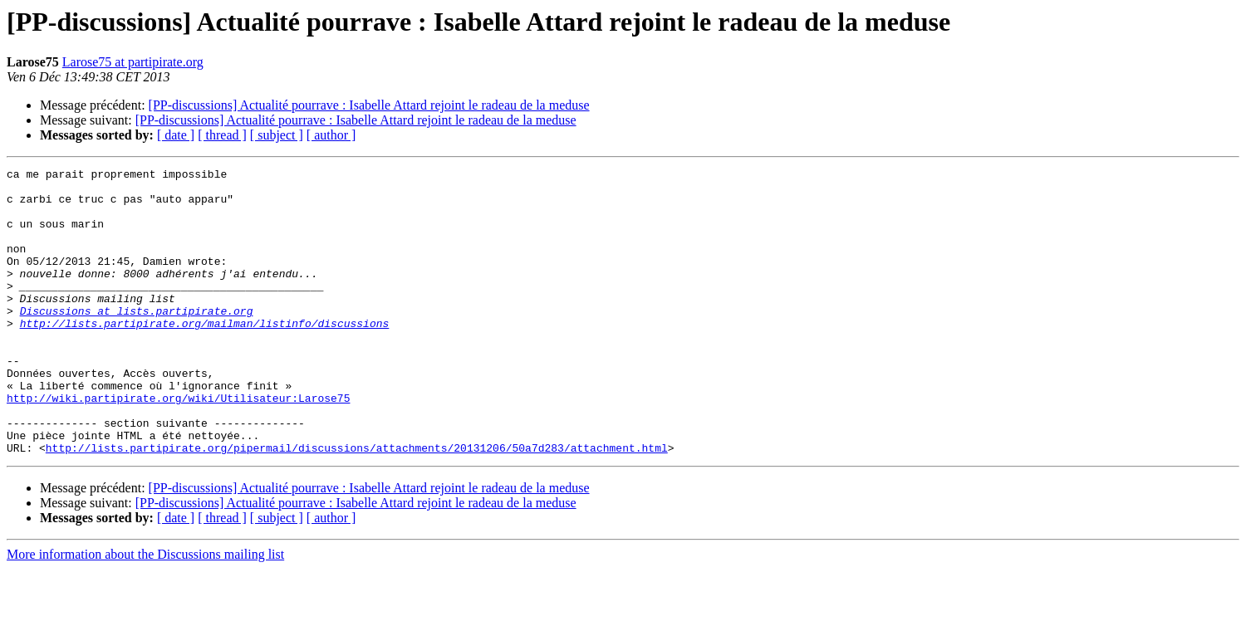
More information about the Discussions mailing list (145, 611)
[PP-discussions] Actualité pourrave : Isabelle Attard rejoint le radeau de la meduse (369, 105)
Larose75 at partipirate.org (133, 62)
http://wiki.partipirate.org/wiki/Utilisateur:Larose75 (178, 445)
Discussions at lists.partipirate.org (136, 340)
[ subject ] (276, 135)
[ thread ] (222, 135)
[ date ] (175, 135)
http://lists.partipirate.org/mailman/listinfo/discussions (205, 355)
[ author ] (331, 135)
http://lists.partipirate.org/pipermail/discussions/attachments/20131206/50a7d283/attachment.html (357, 504)
